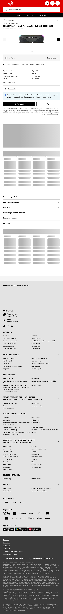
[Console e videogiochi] (9, 338)
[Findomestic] (23, 518)
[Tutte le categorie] (5, 3)
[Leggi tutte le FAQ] (12, 316)
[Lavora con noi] (36, 417)
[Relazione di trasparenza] (10, 392)
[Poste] (23, 502)
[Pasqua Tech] (7, 446)
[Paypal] (23, 513)
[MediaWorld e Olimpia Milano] (11, 427)
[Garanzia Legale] (8, 479)
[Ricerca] (5, 9)
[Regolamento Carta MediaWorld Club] (13, 551)
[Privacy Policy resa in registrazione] (41, 488)
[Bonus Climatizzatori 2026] (39, 449)
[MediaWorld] (24, 3)
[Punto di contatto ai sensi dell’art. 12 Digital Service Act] (46, 382)
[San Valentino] (35, 454)
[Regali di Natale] (7, 452)
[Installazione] (7, 406)
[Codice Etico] (6, 420)
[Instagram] (9, 326)
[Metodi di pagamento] (9, 358)
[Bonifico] (31, 518)
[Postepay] (31, 513)
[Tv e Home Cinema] (37, 338)
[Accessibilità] (6, 540)
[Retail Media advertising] (10, 430)
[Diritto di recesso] (36, 479)
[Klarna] (47, 518)
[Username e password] (38, 361)
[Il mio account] (47, 3)
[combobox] (33, 9)
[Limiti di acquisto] (36, 366)
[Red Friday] (6, 462)
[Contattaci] (6, 364)
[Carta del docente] (37, 464)
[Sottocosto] (35, 459)
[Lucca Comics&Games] (9, 454)
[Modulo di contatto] (12, 321)
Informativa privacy (52, 114)
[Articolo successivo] (58, 39)
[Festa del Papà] (7, 459)
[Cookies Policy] (7, 491)
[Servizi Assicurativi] (37, 406)
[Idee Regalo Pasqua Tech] (10, 457)
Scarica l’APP (42, 15)
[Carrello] (57, 3)
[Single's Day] (35, 452)
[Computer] (34, 336)
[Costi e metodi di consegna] (39, 358)
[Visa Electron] (39, 513)
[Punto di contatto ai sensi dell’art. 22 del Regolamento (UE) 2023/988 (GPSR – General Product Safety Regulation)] (17, 387)
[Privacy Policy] (7, 488)
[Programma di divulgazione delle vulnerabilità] (45, 430)
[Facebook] (5, 326)
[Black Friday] (35, 446)
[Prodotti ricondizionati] (9, 349)
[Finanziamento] (36, 403)
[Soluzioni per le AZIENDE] (10, 403)
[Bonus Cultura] (7, 467)
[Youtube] (12, 326)
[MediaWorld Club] (36, 423)
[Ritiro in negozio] (7, 361)
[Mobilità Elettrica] (36, 343)
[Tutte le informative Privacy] (39, 491)
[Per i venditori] (35, 378)
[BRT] (6, 502)
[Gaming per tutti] (36, 467)
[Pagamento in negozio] (39, 518)
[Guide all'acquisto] (37, 369)
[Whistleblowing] (36, 420)
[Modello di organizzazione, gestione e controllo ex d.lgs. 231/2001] (17, 423)
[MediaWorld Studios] (37, 427)
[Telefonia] (6, 336)
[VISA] (6, 513)
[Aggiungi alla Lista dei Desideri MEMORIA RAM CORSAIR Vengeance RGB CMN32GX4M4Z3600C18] (58, 20)
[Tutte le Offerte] (36, 346)
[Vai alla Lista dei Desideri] (52, 3)
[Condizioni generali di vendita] (40, 364)
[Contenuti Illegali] (36, 385)
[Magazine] (6, 369)
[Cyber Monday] (7, 449)
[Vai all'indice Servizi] (8, 408)
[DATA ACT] (34, 432)
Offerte (19, 15)
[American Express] (14, 513)
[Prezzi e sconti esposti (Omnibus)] (12, 366)
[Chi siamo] (6, 417)
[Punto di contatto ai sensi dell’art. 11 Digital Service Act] (17, 382)
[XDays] (33, 462)
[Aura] (14, 518)
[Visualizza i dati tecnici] (9, 82)
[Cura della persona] (8, 346)
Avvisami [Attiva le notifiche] (19, 104)
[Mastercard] (47, 513)
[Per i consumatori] (8, 378)
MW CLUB (30, 15)
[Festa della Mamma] (37, 457)
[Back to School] (7, 464)
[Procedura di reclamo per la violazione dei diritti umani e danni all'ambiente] (17, 433)
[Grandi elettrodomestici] (10, 341)
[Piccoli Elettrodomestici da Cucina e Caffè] (43, 341)
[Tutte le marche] (36, 349)
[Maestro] (6, 518)
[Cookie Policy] (6, 546)
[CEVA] (14, 502)
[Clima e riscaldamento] (9, 343)
